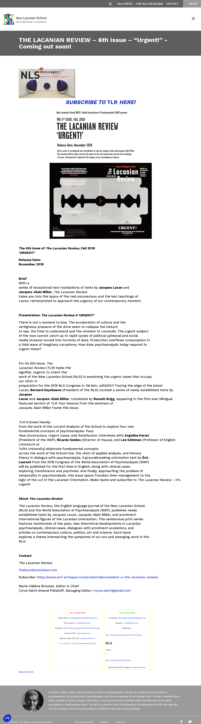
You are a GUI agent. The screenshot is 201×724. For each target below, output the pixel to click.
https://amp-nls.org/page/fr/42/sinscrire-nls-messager (82, 628)
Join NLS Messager (149, 3)
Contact (172, 3)
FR (196, 3)
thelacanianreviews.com (38, 570)
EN (191, 3)
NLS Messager (84, 722)
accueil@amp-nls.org (83, 623)
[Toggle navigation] (193, 19)
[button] (7, 718)
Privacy (104, 722)
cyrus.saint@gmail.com (112, 590)
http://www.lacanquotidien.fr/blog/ (84, 643)
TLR (100, 102)
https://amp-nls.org (83, 633)
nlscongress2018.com (138, 667)
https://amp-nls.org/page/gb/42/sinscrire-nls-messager (123, 635)
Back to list (26, 671)
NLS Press (125, 3)
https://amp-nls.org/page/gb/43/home (118, 660)
